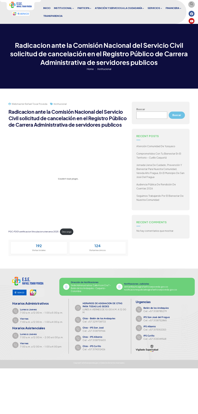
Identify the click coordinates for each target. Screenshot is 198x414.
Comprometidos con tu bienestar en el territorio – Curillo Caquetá (158, 155)
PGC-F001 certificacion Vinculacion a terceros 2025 (33, 231)
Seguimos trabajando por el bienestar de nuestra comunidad (160, 198)
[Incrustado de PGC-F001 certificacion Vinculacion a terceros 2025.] (68, 179)
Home (90, 69)
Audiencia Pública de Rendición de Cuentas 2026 (156, 186)
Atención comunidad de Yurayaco (155, 146)
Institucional (104, 69)
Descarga (66, 231)
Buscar (140, 109)
